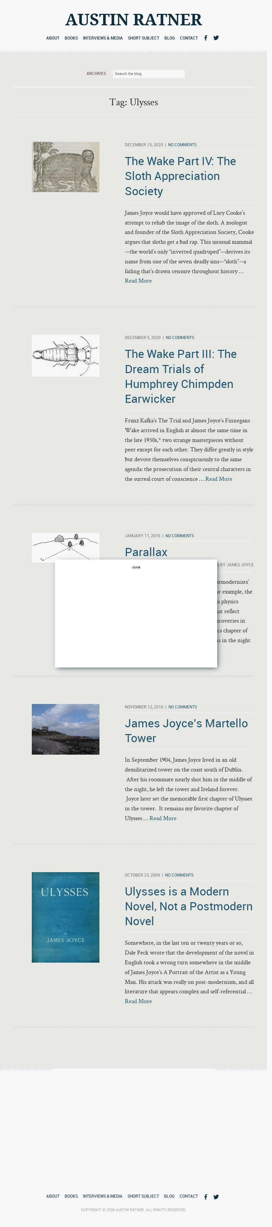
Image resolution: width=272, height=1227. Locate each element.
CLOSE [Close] (136, 567)
